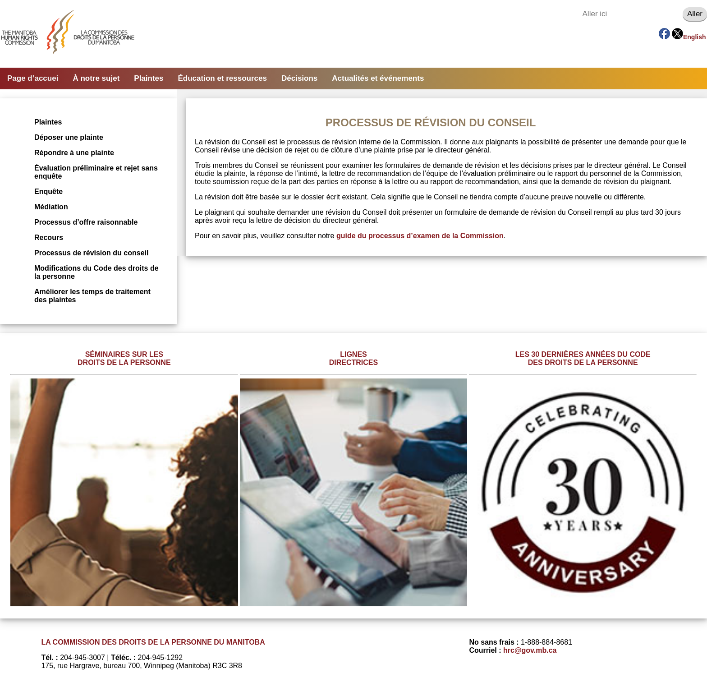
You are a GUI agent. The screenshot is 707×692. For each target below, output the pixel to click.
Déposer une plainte (68, 137)
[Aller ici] (630, 14)
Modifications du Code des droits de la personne (96, 272)
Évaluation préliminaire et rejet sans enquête (96, 172)
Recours (48, 237)
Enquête (48, 191)
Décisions (299, 78)
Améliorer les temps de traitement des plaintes (92, 296)
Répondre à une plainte (74, 153)
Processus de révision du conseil (91, 253)
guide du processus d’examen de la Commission (420, 236)
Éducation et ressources (222, 78)
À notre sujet (96, 78)
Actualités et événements (378, 78)
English (694, 37)
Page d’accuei (32, 78)
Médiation (51, 207)
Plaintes (148, 78)
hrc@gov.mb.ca (529, 650)
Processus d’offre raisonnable (86, 222)
